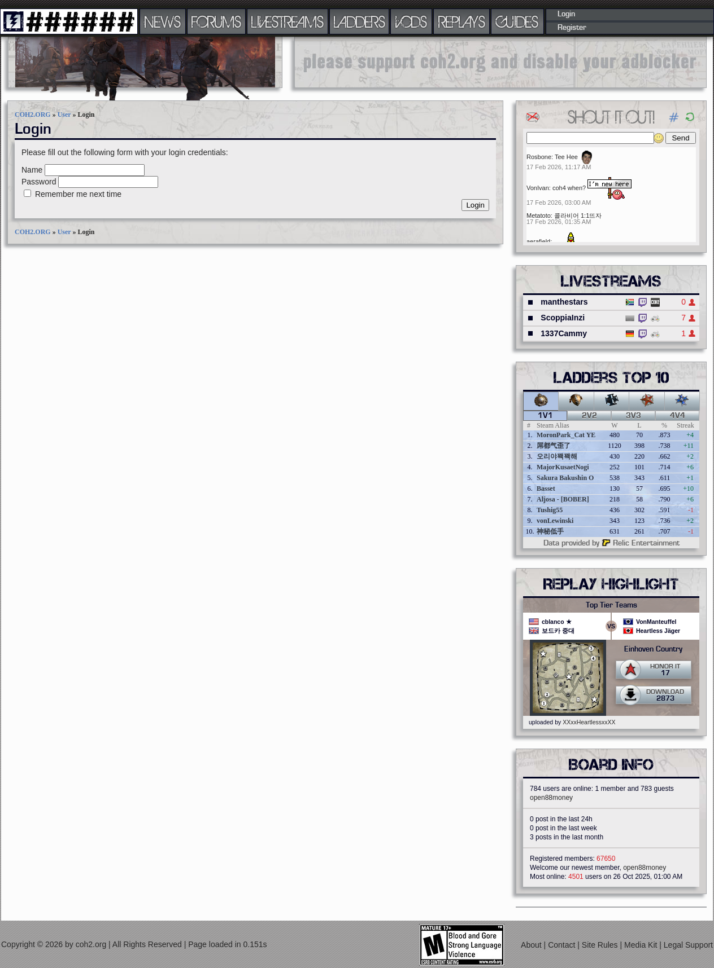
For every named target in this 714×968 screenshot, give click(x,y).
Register (572, 28)
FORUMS (216, 21)
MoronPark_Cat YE (566, 435)
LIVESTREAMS (287, 21)
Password (38, 181)
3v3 (633, 416)
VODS (411, 21)
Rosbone (538, 156)
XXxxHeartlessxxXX (589, 722)
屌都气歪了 (554, 446)
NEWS (163, 21)
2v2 (589, 416)
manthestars (564, 301)
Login (566, 14)
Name (31, 169)
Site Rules (601, 944)
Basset (546, 488)
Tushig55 (550, 510)
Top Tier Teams (611, 605)
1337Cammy (564, 333)
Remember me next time (78, 194)
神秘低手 (550, 531)
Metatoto (538, 215)
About (532, 944)
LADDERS (359, 21)
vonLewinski (555, 521)
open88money (551, 798)
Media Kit (641, 944)
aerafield (538, 241)
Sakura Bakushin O (565, 478)
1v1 (545, 416)
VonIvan (537, 187)
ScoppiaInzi (563, 317)
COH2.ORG (33, 114)
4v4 (677, 416)
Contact (562, 944)
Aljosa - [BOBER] (563, 499)
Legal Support (688, 944)
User (64, 114)
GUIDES (517, 21)
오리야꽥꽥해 (557, 456)
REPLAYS (461, 21)
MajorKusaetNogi (563, 467)
